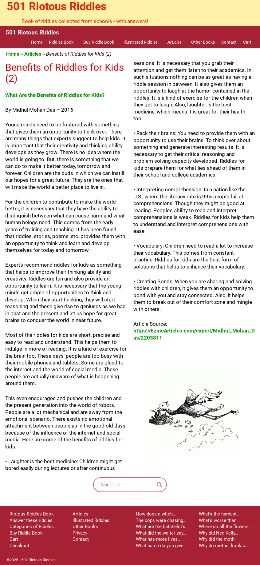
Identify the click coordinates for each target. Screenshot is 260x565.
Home (36, 42)
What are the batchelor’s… (162, 526)
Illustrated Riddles (144, 42)
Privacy (80, 533)
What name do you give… (161, 545)
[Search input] (127, 484)
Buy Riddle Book (101, 42)
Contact (229, 42)
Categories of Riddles (32, 526)
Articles (177, 42)
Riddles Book (64, 42)
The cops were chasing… (161, 520)
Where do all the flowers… (225, 526)
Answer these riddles (31, 520)
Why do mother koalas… (223, 545)
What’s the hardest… (219, 514)
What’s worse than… (219, 520)
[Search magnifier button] (159, 484)
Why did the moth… (218, 539)
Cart (247, 42)
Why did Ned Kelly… (218, 533)
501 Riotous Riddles (57, 6)
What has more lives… (158, 539)
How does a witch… (156, 514)
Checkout (19, 545)
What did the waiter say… (161, 533)
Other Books (203, 42)
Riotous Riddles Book (32, 514)
